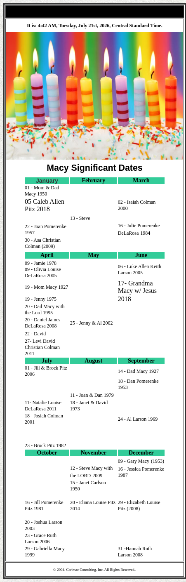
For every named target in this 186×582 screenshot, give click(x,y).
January (47, 180)
